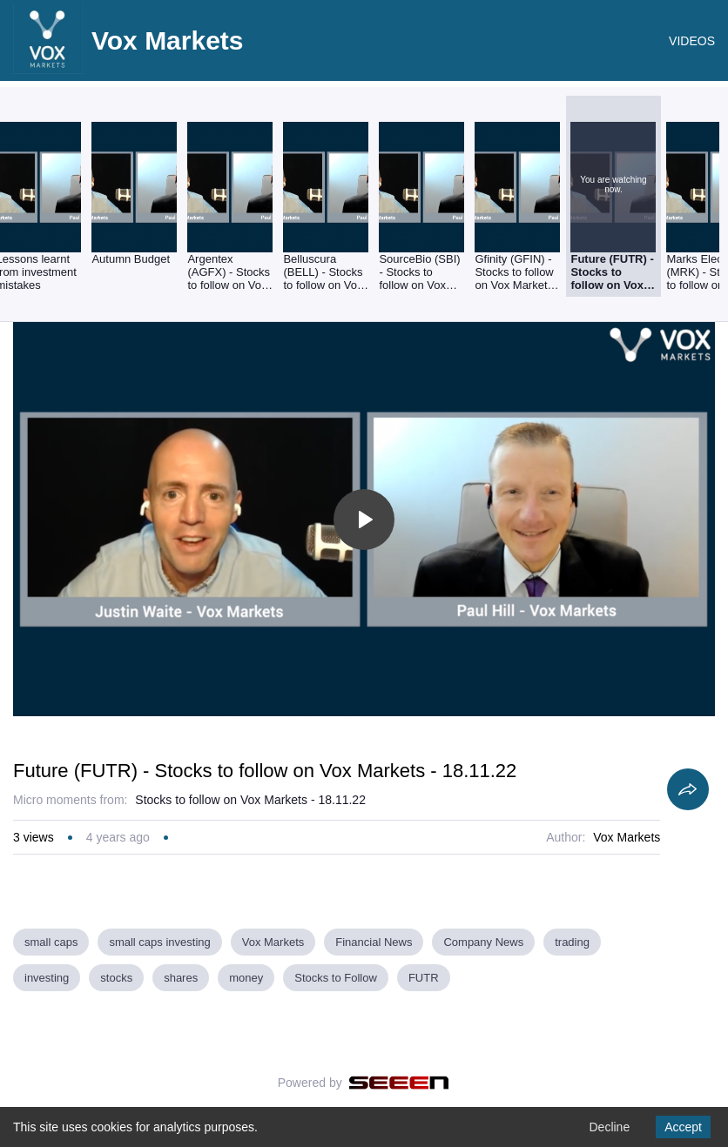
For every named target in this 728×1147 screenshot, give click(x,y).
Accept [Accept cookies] (683, 1127)
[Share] (688, 789)
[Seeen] (399, 1082)
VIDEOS (692, 41)
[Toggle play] (364, 519)
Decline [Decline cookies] (609, 1127)
